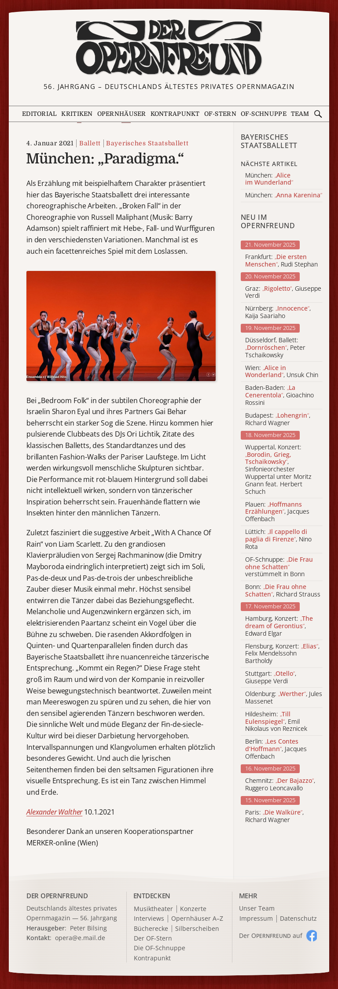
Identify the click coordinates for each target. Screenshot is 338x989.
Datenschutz (298, 918)
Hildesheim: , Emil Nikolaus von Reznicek (276, 722)
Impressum (256, 918)
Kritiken (76, 114)
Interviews (149, 918)
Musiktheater (153, 909)
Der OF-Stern (153, 938)
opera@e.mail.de (80, 937)
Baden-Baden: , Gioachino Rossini (279, 395)
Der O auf (270, 935)
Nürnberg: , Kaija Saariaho (278, 312)
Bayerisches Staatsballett (147, 143)
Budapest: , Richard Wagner (277, 419)
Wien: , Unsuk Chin (281, 371)
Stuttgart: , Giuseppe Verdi (270, 677)
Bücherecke (151, 929)
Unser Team (257, 908)
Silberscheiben (197, 929)
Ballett (90, 143)
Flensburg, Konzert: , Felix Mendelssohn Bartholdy (282, 654)
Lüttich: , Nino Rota (278, 539)
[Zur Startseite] (169, 48)
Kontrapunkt (175, 114)
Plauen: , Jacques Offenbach (277, 512)
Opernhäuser (121, 114)
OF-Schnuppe (264, 114)
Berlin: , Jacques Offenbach (276, 749)
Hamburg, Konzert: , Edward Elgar (279, 626)
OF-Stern (220, 114)
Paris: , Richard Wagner (274, 816)
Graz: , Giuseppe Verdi (283, 292)
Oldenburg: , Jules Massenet (283, 697)
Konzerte (193, 909)
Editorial (39, 114)
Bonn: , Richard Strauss (282, 590)
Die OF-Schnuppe (159, 948)
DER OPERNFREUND (57, 895)
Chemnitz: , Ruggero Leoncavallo (280, 784)
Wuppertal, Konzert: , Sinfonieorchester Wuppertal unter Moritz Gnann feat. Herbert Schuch (278, 470)
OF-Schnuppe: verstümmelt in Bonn (279, 567)
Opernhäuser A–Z (197, 918)
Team (300, 114)
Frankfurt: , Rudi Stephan (281, 260)
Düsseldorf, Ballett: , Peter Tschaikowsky (275, 348)
